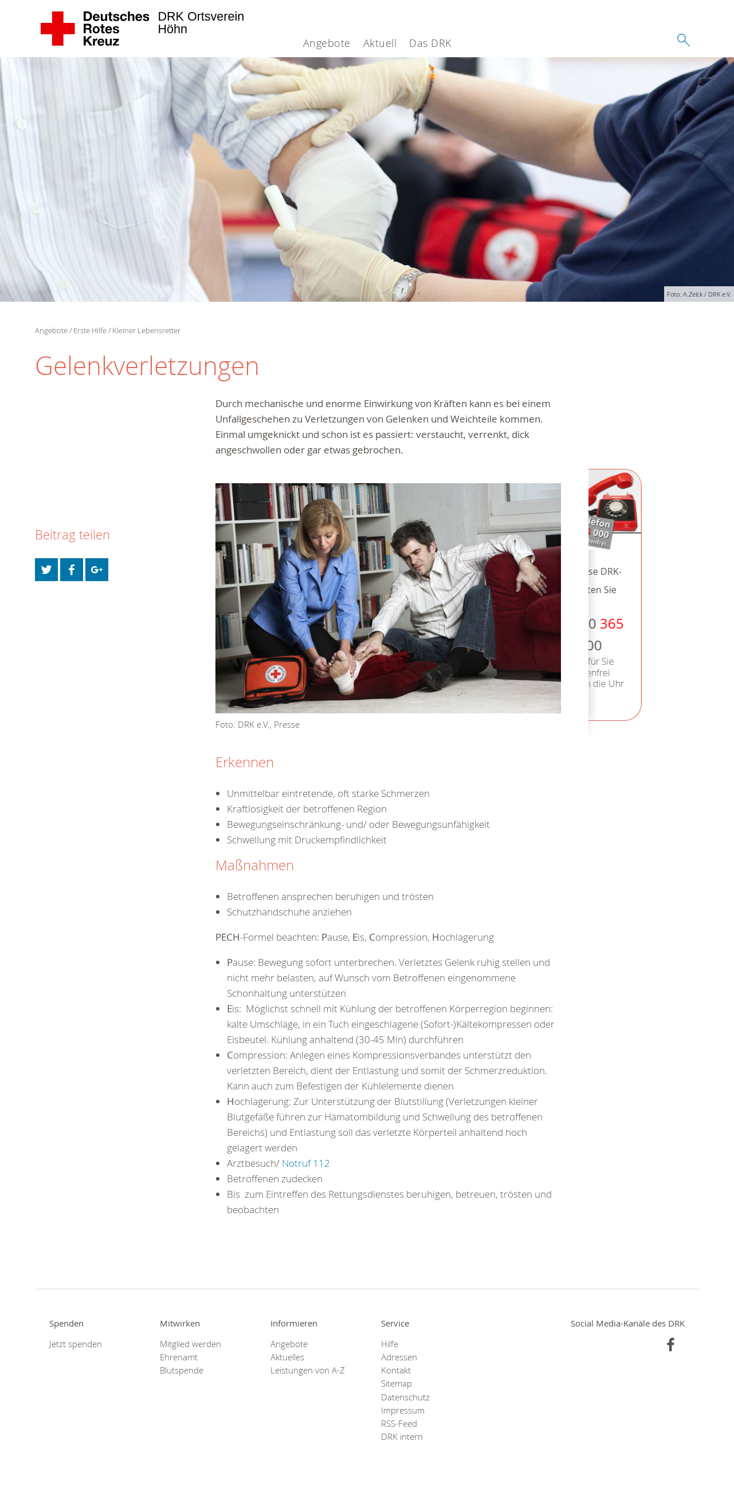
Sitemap (396, 1383)
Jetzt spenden (75, 1344)
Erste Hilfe (90, 330)
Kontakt (396, 1370)
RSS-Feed (399, 1423)
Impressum (403, 1410)
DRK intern (402, 1436)
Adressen (399, 1357)
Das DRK (430, 43)
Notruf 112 (306, 1163)
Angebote (327, 43)
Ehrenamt (179, 1357)
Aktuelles (287, 1357)
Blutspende (181, 1370)
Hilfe (389, 1344)
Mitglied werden (190, 1344)
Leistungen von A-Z (307, 1370)
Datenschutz (405, 1397)
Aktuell (380, 43)
